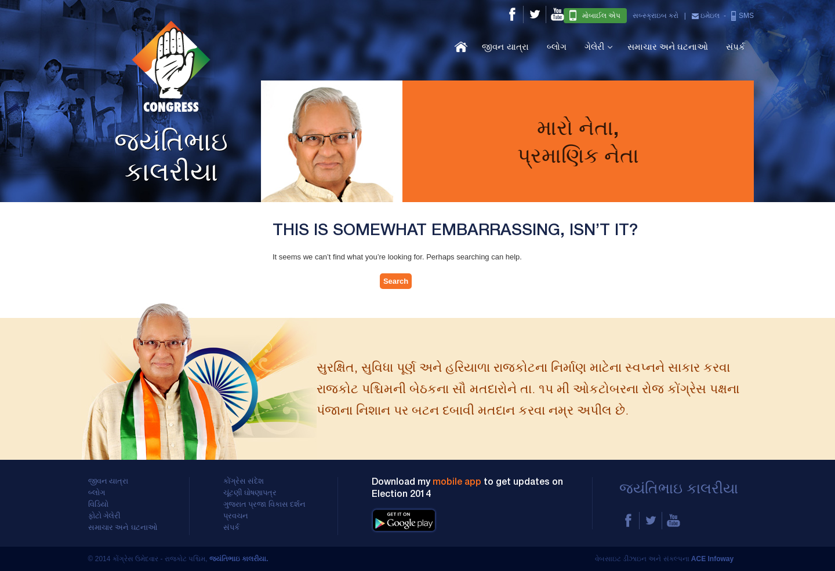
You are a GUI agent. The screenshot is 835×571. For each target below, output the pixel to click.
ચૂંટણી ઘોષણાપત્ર (250, 493)
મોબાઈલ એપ (594, 15)
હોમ (461, 46)
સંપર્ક (735, 47)
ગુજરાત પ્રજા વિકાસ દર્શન (264, 504)
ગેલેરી (594, 47)
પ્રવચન (235, 516)
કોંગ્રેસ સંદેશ (243, 481)
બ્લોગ (557, 47)
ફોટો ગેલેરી (104, 516)
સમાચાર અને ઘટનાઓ (667, 47)
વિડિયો (98, 504)
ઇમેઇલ (706, 16)
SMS (742, 16)
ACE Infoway (712, 559)
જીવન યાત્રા (505, 47)
